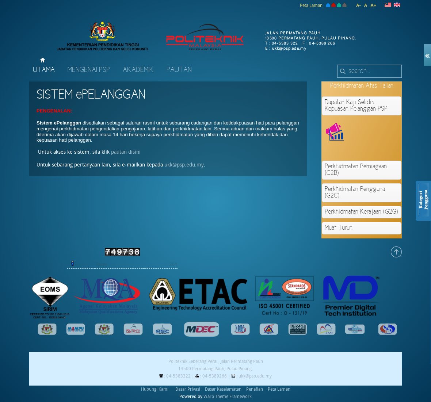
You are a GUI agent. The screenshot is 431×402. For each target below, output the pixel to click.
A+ (373, 5)
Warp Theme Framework (227, 396)
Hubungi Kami (154, 389)
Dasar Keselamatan (223, 389)
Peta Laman (311, 5)
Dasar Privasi (187, 389)
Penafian (254, 389)
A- (358, 5)
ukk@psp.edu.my (184, 165)
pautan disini (126, 152)
